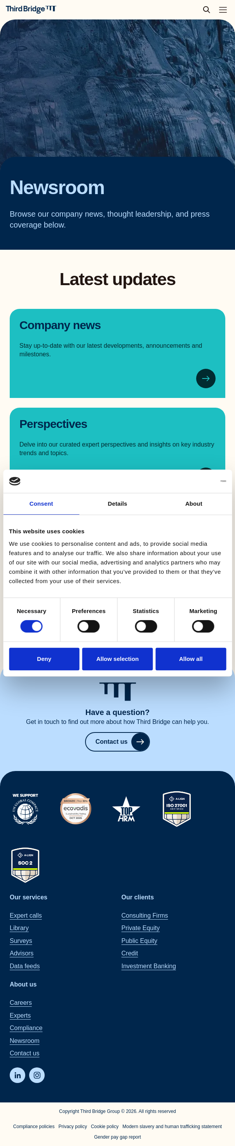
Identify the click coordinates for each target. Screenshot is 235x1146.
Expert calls (26, 915)
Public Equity (140, 940)
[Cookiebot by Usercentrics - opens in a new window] (192, 481)
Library (19, 928)
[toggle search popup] (209, 9)
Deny (44, 658)
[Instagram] (37, 1075)
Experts (20, 1015)
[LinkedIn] (17, 1075)
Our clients (138, 897)
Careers (21, 1002)
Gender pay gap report (117, 1137)
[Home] (31, 10)
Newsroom (24, 1040)
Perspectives (53, 423)
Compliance (26, 1028)
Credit (130, 953)
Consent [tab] (41, 503)
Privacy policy (73, 1126)
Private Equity (141, 928)
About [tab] (193, 503)
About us (23, 984)
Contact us (123, 742)
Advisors (21, 953)
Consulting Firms (145, 915)
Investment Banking (149, 965)
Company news (60, 325)
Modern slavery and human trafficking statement (172, 1126)
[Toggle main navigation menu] (223, 9)
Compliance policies (34, 1126)
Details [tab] (117, 503)
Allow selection (117, 658)
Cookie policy (104, 1126)
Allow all (191, 658)
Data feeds (25, 965)
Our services (28, 897)
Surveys (21, 940)
